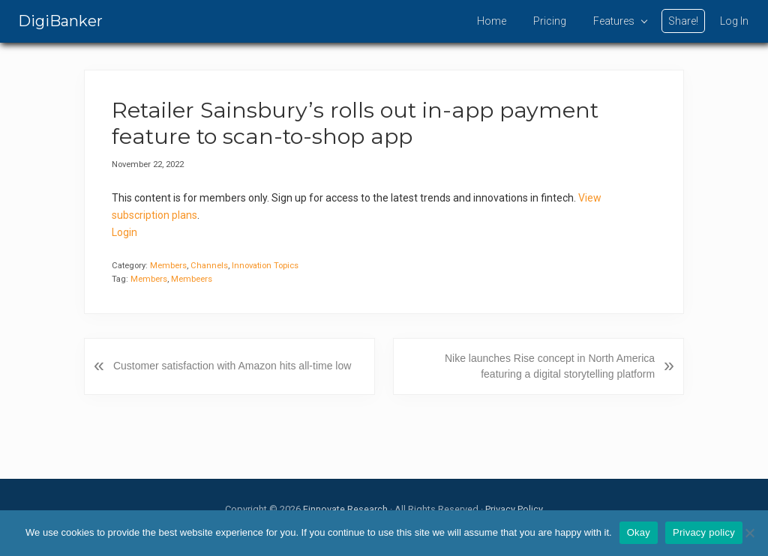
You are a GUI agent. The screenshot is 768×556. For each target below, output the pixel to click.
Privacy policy (704, 532)
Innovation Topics (265, 266)
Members (168, 266)
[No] (749, 532)
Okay (638, 532)
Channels (209, 266)
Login (124, 232)
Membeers (191, 279)
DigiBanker (60, 21)
